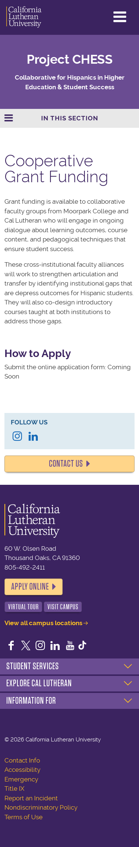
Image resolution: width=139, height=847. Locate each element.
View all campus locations (43, 623)
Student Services (32, 666)
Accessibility (22, 769)
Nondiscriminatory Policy (40, 807)
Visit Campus (63, 607)
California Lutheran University (24, 17)
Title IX (14, 788)
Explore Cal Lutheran (39, 683)
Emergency (21, 779)
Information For (31, 701)
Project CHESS (70, 59)
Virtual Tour (23, 607)
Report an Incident (31, 798)
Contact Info (22, 760)
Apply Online (30, 586)
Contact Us (66, 463)
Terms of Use (23, 817)
